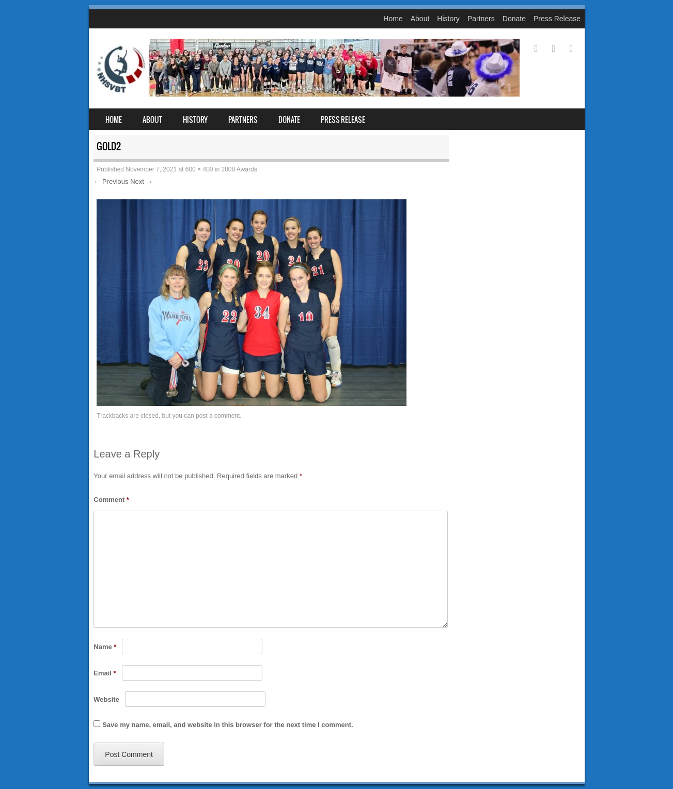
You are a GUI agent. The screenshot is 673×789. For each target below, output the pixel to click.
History (448, 18)
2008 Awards (239, 169)
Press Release (557, 18)
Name (104, 647)
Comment (111, 499)
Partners (481, 18)
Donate (514, 18)
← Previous (110, 181)
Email (104, 673)
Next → (141, 181)
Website (106, 699)
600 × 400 (199, 169)
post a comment (218, 415)
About (420, 18)
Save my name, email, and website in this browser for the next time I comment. (227, 725)
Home (392, 18)
